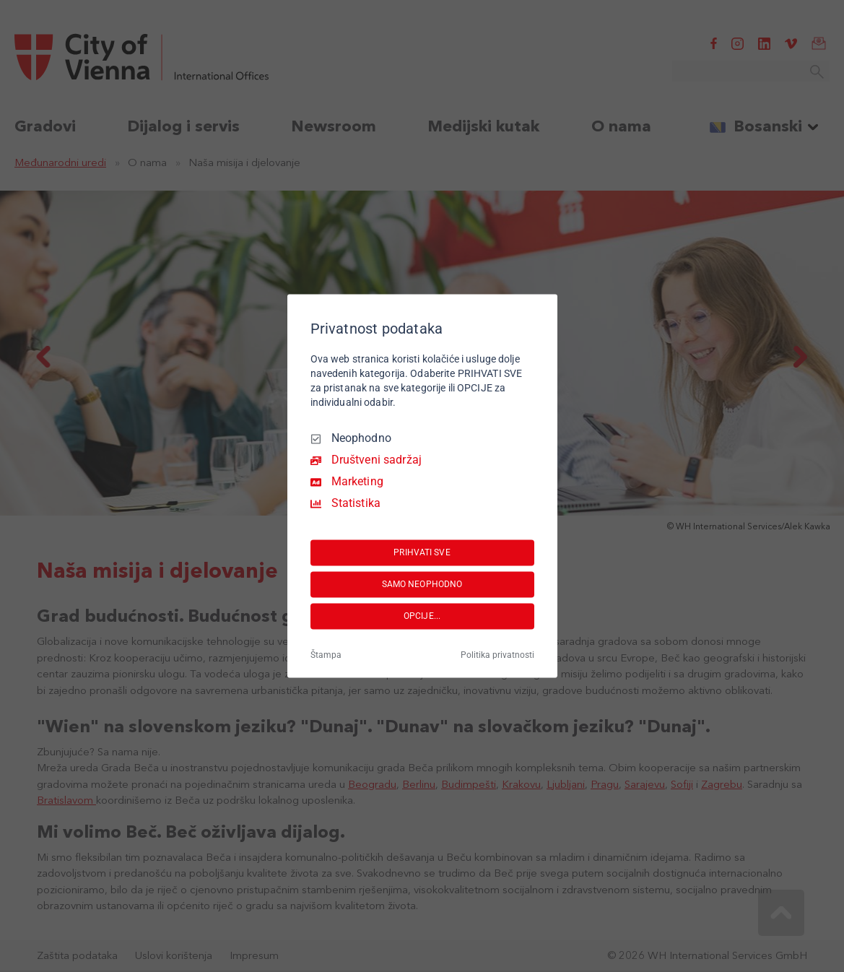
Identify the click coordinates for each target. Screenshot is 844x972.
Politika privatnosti (497, 655)
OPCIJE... (422, 616)
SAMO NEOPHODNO (422, 584)
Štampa (325, 655)
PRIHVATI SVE (421, 552)
